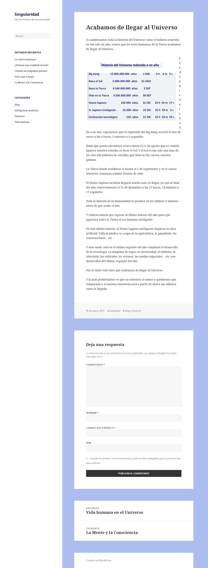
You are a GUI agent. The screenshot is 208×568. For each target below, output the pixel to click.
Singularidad (27, 14)
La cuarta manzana (25, 59)
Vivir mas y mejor (24, 76)
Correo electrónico (101, 427)
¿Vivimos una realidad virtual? (31, 65)
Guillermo (114, 310)
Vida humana (22, 122)
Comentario (95, 364)
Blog (17, 104)
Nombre (92, 412)
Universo (20, 116)
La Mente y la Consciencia (29, 82)
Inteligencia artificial (26, 110)
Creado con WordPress (98, 560)
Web (88, 442)
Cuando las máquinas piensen (31, 71)
